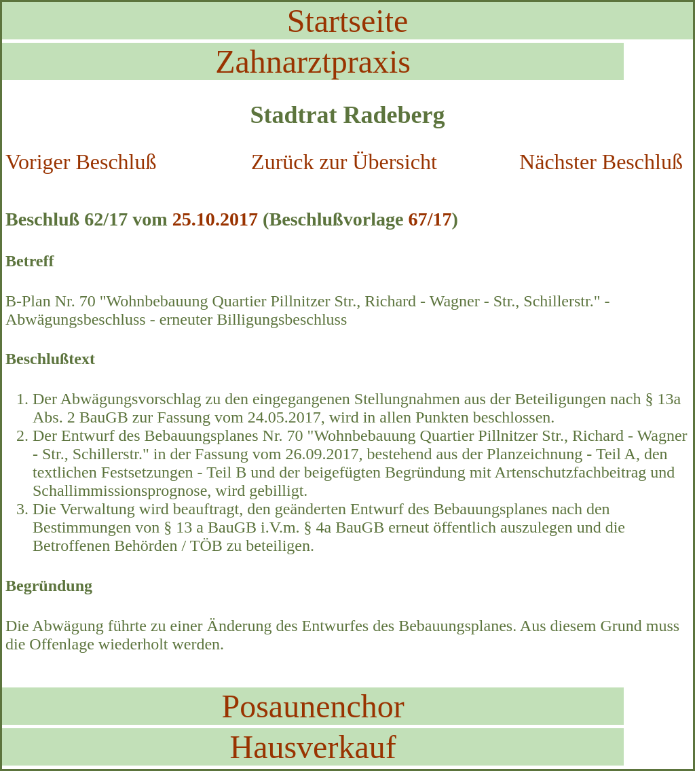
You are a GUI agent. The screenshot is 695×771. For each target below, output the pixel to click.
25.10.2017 (215, 219)
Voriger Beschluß (80, 161)
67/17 (430, 219)
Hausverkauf (312, 747)
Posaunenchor (312, 706)
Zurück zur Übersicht (344, 161)
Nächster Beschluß (601, 161)
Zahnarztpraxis (313, 61)
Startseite (348, 21)
